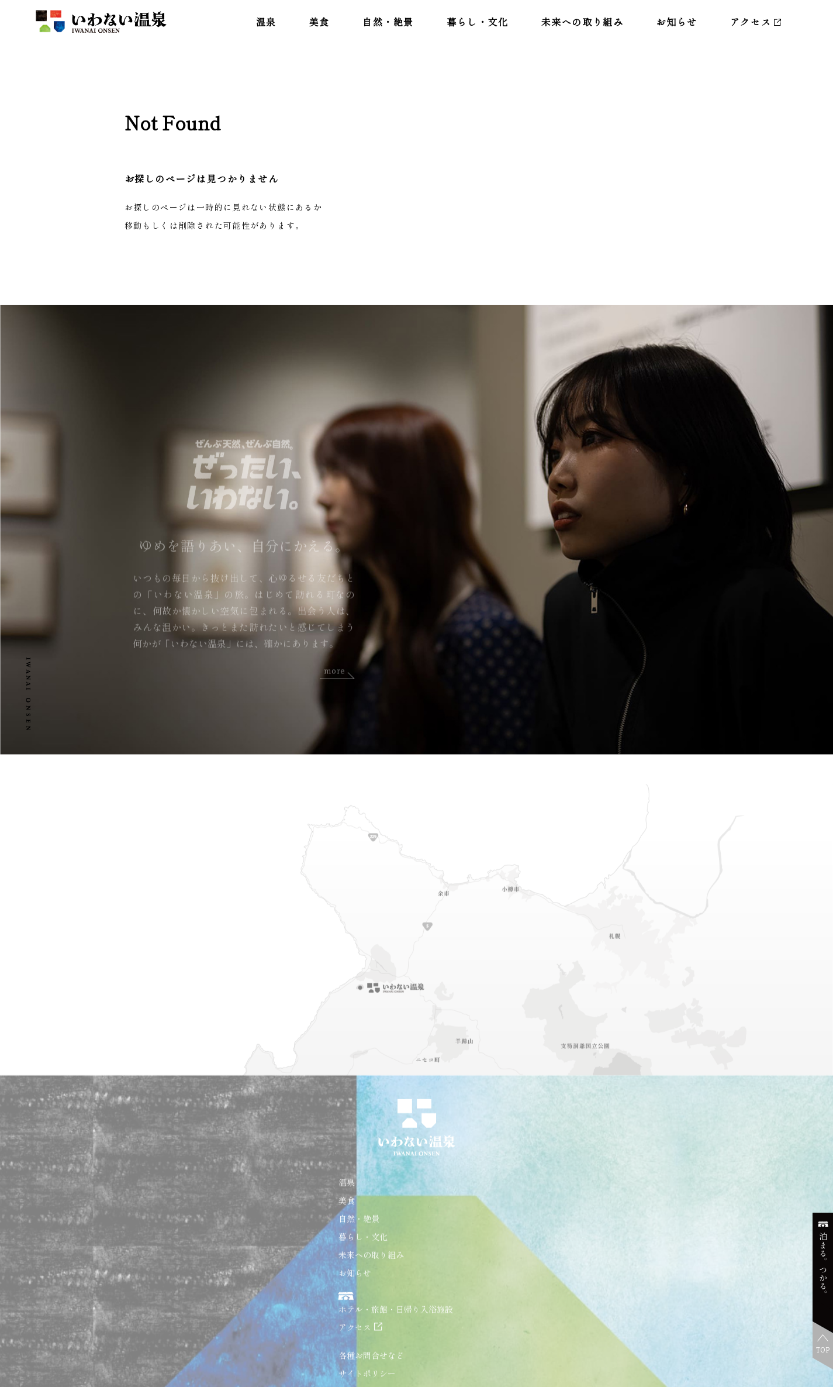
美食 (319, 21)
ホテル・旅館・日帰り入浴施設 (395, 1325)
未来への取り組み (582, 21)
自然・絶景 (388, 21)
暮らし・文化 (478, 21)
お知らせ (676, 21)
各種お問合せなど (371, 1371)
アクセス (750, 21)
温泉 (266, 21)
